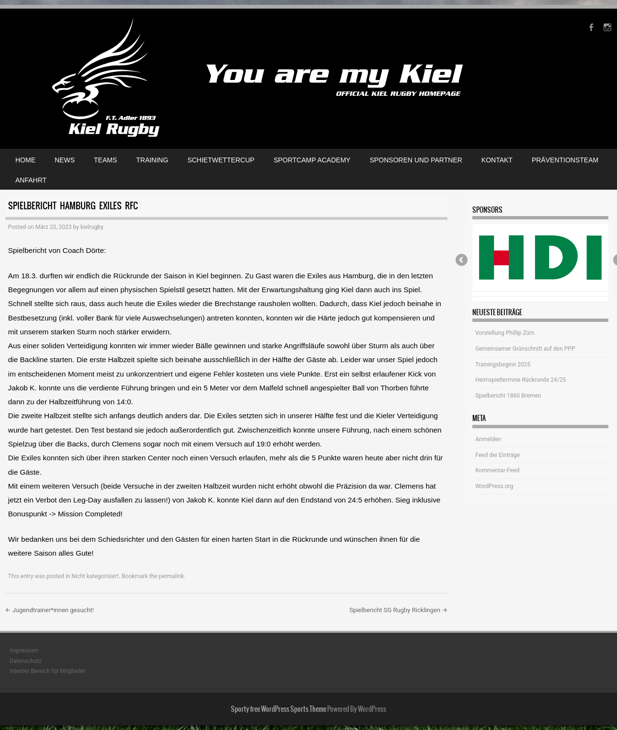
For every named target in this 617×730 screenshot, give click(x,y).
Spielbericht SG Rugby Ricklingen (398, 610)
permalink (171, 576)
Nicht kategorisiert (95, 576)
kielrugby (91, 227)
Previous (462, 260)
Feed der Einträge (497, 455)
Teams (105, 160)
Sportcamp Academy (312, 160)
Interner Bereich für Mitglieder (48, 671)
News (65, 160)
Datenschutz (26, 661)
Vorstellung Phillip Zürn (505, 333)
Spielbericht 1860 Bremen (508, 395)
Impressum (24, 650)
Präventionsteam (565, 160)
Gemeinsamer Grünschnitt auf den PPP (525, 348)
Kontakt (497, 160)
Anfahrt (30, 180)
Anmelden (488, 439)
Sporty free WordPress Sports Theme (278, 709)
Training (152, 160)
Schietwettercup (220, 160)
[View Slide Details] (540, 257)
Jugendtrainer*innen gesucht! (49, 610)
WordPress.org (494, 486)
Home (25, 160)
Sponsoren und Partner (416, 160)
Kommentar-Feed (497, 470)
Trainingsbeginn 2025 (502, 364)
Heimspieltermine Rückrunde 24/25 (520, 379)
